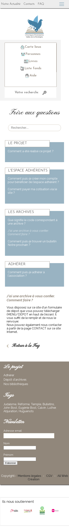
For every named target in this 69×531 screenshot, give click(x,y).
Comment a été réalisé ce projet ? (31, 151)
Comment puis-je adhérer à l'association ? (26, 273)
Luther (51, 407)
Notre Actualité (10, 4)
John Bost (10, 407)
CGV (49, 476)
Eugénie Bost (27, 407)
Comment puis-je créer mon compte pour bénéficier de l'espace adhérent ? (33, 180)
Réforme (24, 404)
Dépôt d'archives (14, 379)
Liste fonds (30, 68)
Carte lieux (30, 47)
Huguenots (26, 411)
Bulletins (48, 404)
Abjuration (10, 411)
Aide (30, 75)
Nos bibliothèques (15, 384)
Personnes (30, 54)
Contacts (29, 4)
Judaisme (9, 404)
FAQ (41, 4)
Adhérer (8, 375)
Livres (31, 61)
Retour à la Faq (23, 346)
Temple (36, 404)
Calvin (42, 407)
